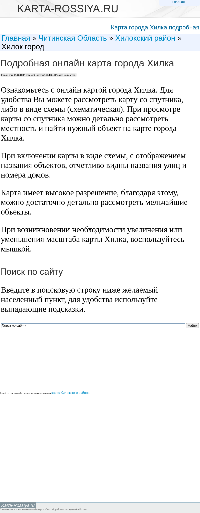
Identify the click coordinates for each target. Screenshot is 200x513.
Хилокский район (145, 38)
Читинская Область (73, 38)
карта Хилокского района (70, 393)
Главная (178, 2)
